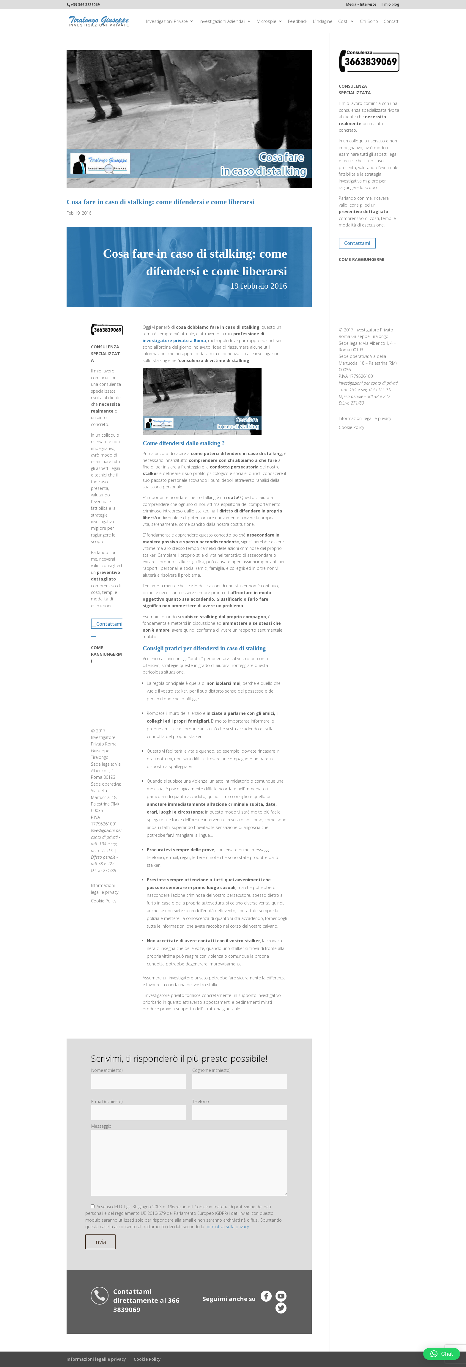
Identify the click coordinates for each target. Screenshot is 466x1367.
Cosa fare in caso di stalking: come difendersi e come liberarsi (160, 202)
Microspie (266, 21)
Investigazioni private (167, 21)
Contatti (391, 21)
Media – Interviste (361, 5)
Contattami (109, 623)
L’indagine (323, 21)
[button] (441, 1354)
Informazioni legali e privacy (365, 418)
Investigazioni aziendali (222, 21)
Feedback (297, 21)
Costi (343, 21)
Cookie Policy (103, 901)
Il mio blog (390, 5)
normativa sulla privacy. (227, 1226)
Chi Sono (369, 21)
